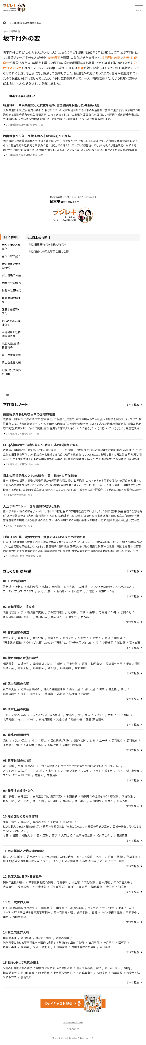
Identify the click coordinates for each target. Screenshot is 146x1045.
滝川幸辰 (105, 947)
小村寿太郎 (39, 887)
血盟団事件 (10, 947)
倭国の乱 (126, 612)
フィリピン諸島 (68, 770)
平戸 (119, 770)
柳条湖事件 (10, 938)
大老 (126, 57)
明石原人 (62, 591)
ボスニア (93, 908)
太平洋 (52, 770)
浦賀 (110, 857)
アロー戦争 (118, 861)
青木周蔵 (104, 882)
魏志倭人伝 (57, 617)
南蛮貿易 (52, 775)
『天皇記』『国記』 (12, 642)
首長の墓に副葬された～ (17, 617)
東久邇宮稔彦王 (62, 973)
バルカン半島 (76, 908)
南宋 (87, 715)
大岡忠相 (66, 835)
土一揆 (103, 740)
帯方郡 (85, 617)
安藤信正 (54, 57)
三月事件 (94, 942)
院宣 (23, 694)
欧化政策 (89, 882)
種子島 (108, 770)
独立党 (122, 887)
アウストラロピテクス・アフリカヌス (111, 586)
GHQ (127, 968)
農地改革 (26, 977)
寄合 (44, 740)
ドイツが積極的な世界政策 (18, 908)
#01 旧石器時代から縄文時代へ (48, 244)
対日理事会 (27, 973)
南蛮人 (39, 775)
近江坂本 (28, 745)
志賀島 (103, 612)
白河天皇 (74, 689)
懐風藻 (118, 638)
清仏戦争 (96, 887)
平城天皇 (8, 668)
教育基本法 (133, 973)
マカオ (96, 770)
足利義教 (131, 740)
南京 (6, 917)
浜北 (40, 591)
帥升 (114, 612)
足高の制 (68, 822)
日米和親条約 (70, 861)
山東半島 (82, 912)
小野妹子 (107, 642)
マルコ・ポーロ (26, 719)
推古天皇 (68, 638)
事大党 (83, 887)
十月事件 (108, 942)
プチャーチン (50, 861)
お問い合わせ (73, 1028)
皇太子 (96, 638)
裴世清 (121, 642)
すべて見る (132, 404)
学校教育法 (10, 977)
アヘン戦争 (16, 857)
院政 (102, 689)
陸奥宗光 (23, 887)
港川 (50, 591)
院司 (123, 689)
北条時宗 (8, 719)
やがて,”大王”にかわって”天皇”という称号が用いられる (58, 642)
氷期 (45, 586)
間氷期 (56, 586)
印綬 (82, 612)
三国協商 (44, 908)
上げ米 (54, 822)
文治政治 (127, 796)
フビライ (99, 715)
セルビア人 (125, 908)
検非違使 (80, 668)
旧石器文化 (78, 591)
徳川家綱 (8, 766)
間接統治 (43, 973)
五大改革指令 (84, 973)
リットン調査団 (41, 947)
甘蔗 (15, 835)
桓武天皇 (8, 663)
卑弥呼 (73, 617)
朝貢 (127, 715)
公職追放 (116, 973)
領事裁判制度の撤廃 (41, 882)
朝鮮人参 (27, 835)
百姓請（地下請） (60, 740)
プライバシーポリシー (73, 1022)
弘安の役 (76, 719)
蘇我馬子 (23, 638)
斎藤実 (25, 947)
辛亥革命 (131, 912)
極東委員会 (10, 973)
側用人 (109, 801)
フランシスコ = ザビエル (17, 775)
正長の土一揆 (11, 745)
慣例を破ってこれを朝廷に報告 (21, 861)
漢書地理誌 (10, 612)
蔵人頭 (52, 668)
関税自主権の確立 (14, 882)
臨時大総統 (19, 917)
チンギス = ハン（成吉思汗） (46, 715)
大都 (110, 715)
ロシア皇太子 (122, 882)
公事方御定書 (84, 835)
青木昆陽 (42, 835)
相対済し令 (103, 835)
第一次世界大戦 (63, 912)
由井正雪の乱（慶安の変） (47, 796)
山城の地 (23, 663)
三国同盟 (58, 908)
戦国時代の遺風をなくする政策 (99, 796)
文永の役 (61, 719)
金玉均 (110, 887)
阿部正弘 (132, 857)
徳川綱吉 (80, 801)
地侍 (34, 740)
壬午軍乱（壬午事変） (63, 887)
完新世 (83, 586)
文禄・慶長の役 (26, 766)
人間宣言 (102, 973)
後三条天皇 (10, 689)
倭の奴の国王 (56, 612)
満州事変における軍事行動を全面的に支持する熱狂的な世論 (39, 942)
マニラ (85, 770)
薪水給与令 (33, 857)
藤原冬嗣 (65, 668)
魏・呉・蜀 (41, 617)
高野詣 (61, 694)
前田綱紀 (53, 801)
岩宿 (92, 591)
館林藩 (67, 801)
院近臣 (113, 689)
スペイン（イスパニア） (15, 770)
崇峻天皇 (53, 638)
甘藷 (6, 835)
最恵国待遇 (89, 861)
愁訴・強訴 (80, 740)
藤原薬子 (38, 668)
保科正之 (8, 801)
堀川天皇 (89, 689)
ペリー (100, 857)
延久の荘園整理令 (54, 689)
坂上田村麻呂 (114, 663)
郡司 (84, 663)
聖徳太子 (83, 638)
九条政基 (53, 745)
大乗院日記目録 (72, 745)
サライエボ (108, 908)
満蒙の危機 (62, 938)
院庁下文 (35, 694)
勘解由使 (96, 663)
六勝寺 (85, 694)
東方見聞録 (45, 719)
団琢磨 (122, 942)
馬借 (41, 745)
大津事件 (8, 887)
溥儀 (82, 942)
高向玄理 (134, 642)
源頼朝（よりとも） (43, 663)
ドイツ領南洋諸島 (111, 912)
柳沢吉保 (122, 801)
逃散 (92, 740)
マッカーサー (112, 968)
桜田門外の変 (111, 57)
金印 (92, 612)
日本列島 (69, 586)
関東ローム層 (107, 591)
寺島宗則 (62, 882)
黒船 (120, 857)
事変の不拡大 (44, 938)
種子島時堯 (133, 770)
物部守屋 (38, 638)
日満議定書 (60, 947)
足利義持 (117, 740)
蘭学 (54, 835)
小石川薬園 (120, 835)
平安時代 (72, 663)
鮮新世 (7, 586)
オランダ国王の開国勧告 (58, 857)
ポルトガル (38, 770)
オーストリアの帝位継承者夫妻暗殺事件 (26, 912)
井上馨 (76, 882)
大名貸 (25, 822)
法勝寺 (73, 694)
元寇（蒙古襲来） (95, 719)
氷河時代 (32, 586)
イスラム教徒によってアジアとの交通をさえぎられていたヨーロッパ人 (80, 766)
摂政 (107, 638)
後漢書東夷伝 (35, 612)
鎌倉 (60, 663)
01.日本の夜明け (38, 237)
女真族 (70, 715)
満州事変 (26, 938)
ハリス (103, 861)
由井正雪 (23, 796)
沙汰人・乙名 (20, 740)
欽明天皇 (8, 638)
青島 (94, 912)
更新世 (19, 586)
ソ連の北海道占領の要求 (17, 968)
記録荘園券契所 (30, 689)
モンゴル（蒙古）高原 (15, 715)
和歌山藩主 (10, 822)
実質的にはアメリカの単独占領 (54, 968)
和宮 (81, 68)
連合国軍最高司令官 (88, 968)
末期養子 (71, 796)
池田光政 (23, 801)
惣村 (6, 740)
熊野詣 (49, 694)
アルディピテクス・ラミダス (18, 591)
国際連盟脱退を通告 (83, 947)
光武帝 (72, 612)
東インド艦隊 (84, 857)
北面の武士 (9, 694)
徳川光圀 (38, 801)
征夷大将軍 (133, 663)
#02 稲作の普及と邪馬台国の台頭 (49, 251)
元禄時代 (95, 801)
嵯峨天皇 (23, 668)
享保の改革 (39, 822)
